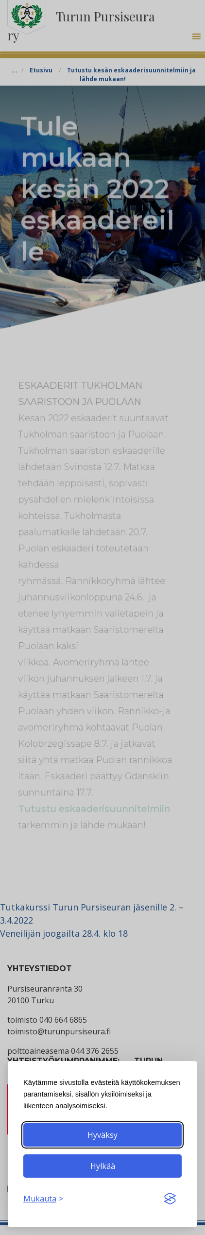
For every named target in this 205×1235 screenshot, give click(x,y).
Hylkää (102, 1166)
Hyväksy (102, 1135)
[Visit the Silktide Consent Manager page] (170, 1198)
